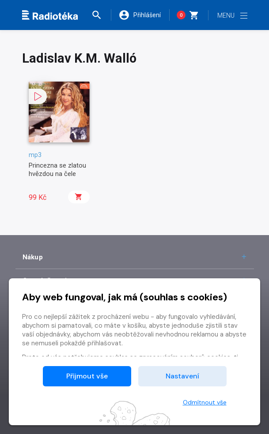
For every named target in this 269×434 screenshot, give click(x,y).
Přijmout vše (87, 376)
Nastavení (182, 376)
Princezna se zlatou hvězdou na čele (57, 169)
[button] (101, 15)
